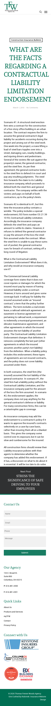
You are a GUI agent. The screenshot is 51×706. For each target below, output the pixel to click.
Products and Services (13, 611)
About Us (8, 607)
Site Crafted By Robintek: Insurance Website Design (27, 698)
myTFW (7, 616)
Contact (7, 620)
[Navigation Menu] (45, 11)
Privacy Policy (10, 625)
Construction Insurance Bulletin (26, 40)
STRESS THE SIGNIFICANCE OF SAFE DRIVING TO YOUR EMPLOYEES (25, 480)
